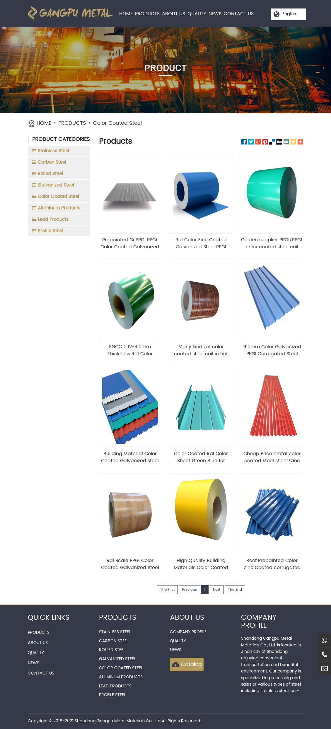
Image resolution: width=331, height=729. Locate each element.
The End (235, 590)
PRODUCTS (147, 14)
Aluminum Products (121, 677)
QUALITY (196, 14)
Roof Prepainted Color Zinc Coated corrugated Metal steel (272, 567)
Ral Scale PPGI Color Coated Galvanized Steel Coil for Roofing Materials (130, 567)
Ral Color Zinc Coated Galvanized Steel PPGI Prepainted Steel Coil (201, 247)
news (175, 649)
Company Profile (188, 632)
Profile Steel (112, 695)
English (289, 14)
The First (167, 590)
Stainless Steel (115, 632)
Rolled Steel (112, 649)
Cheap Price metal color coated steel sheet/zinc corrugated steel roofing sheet (272, 464)
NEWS (215, 14)
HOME (126, 14)
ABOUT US (173, 14)
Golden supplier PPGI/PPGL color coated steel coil (272, 243)
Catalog (187, 664)
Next (216, 590)
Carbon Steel (113, 641)
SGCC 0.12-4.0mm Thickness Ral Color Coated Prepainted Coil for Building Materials (130, 357)
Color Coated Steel (117, 123)
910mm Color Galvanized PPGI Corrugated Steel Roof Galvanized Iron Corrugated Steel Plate (272, 357)
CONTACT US (239, 14)
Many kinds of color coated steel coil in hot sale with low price (201, 354)
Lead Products (115, 686)
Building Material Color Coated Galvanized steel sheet (130, 461)
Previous (189, 590)
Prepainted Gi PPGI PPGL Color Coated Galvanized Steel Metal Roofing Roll (129, 247)
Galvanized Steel (117, 658)
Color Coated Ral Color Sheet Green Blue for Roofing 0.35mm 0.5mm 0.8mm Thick (201, 464)
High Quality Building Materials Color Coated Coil (201, 567)
